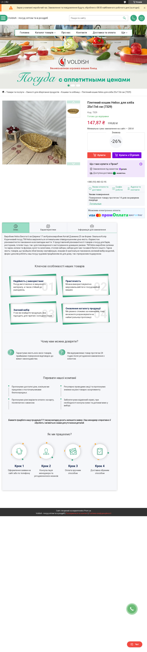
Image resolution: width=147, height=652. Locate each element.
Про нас (65, 32)
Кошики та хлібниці (70, 92)
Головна (24, 32)
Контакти (81, 32)
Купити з (129, 155)
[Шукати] (124, 18)
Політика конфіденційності (100, 534)
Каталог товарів (44, 32)
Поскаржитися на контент (76, 534)
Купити (101, 155)
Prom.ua (87, 531)
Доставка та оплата (104, 32)
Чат (135, 644)
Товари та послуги (15, 92)
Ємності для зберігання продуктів (42, 92)
